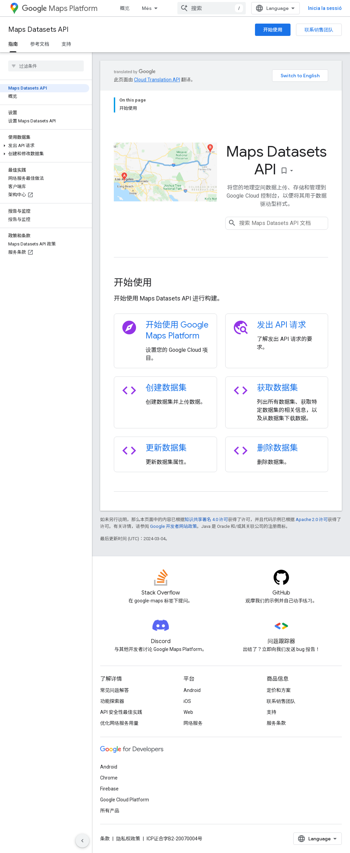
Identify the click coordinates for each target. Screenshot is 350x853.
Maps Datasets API (38, 29)
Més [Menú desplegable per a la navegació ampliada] (147, 8)
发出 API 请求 (281, 325)
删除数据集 (277, 448)
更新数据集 (166, 448)
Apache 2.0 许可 (312, 519)
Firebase (109, 788)
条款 (105, 838)
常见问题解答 (114, 690)
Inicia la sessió (325, 8)
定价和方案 (279, 690)
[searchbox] (46, 66)
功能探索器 (112, 701)
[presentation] (221, 283)
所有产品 (109, 810)
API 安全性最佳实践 (121, 712)
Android (192, 690)
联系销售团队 (319, 30)
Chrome (109, 778)
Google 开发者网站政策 (173, 526)
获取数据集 (277, 388)
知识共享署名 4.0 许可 (206, 519)
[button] (44, 146)
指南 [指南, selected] (13, 44)
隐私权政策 (128, 838)
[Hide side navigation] (82, 841)
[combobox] (211, 8)
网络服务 (193, 723)
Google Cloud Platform (124, 799)
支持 (66, 44)
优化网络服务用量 (119, 723)
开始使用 (272, 30)
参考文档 (39, 44)
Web (188, 712)
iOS (187, 701)
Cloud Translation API (157, 79)
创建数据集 (166, 388)
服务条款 (276, 723)
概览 (125, 8)
